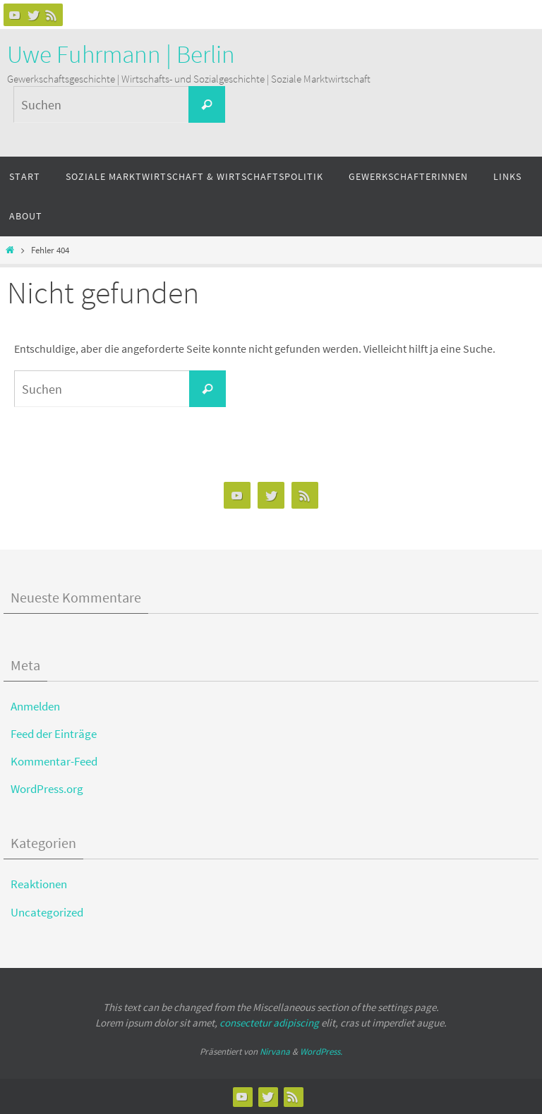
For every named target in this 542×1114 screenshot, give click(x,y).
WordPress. (321, 1052)
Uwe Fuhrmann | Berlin (121, 54)
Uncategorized (47, 912)
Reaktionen (39, 884)
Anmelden (35, 706)
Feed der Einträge (54, 733)
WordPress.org (47, 789)
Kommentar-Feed (54, 761)
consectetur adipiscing (269, 1022)
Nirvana (275, 1052)
